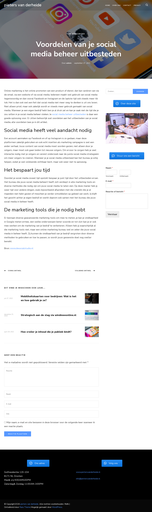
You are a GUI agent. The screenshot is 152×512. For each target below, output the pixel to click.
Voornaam (109, 176)
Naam (109, 168)
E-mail (109, 181)
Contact (127, 5)
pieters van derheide (22, 5)
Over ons (116, 5)
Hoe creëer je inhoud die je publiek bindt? (46, 332)
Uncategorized (76, 34)
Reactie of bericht (115, 191)
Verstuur (112, 214)
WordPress (57, 507)
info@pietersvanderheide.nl (88, 478)
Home (107, 5)
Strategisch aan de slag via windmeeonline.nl (48, 315)
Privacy (137, 5)
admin (69, 63)
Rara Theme (25, 507)
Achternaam (124, 176)
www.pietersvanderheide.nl (88, 472)
